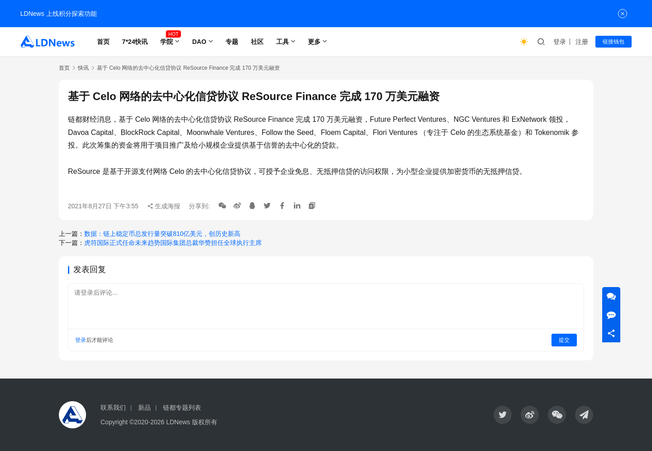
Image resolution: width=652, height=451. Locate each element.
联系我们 (113, 407)
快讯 (83, 68)
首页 (103, 41)
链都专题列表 (182, 407)
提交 (564, 340)
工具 (282, 41)
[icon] (503, 415)
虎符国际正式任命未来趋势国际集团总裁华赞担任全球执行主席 (173, 242)
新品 (144, 407)
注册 (581, 41)
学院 (166, 41)
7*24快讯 (135, 41)
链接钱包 (613, 41)
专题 (231, 41)
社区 (257, 41)
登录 (559, 41)
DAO (199, 41)
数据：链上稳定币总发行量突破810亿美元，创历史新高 (162, 233)
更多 (314, 41)
